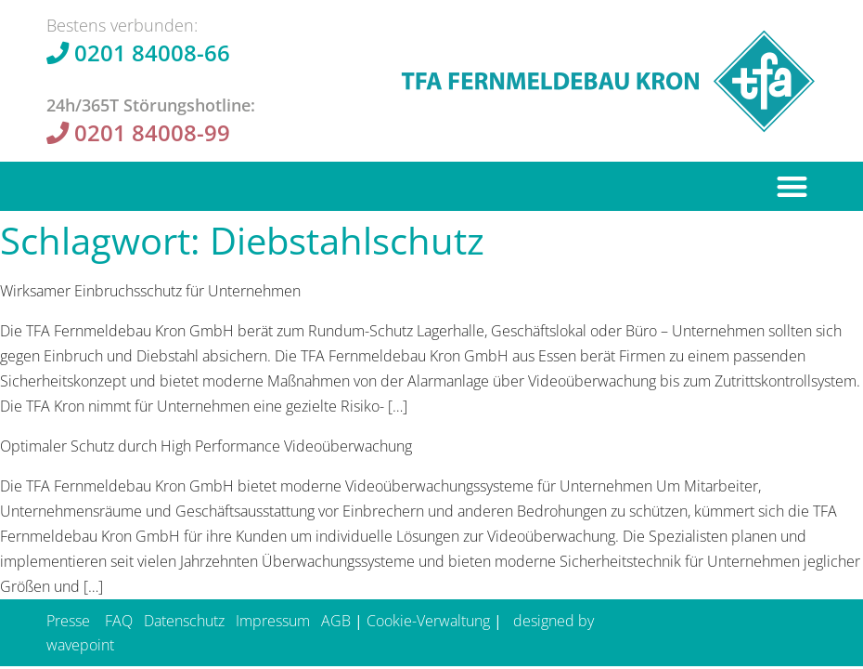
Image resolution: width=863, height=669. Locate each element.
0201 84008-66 (152, 52)
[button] (793, 186)
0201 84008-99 (152, 132)
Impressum (273, 620)
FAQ (119, 620)
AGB (336, 620)
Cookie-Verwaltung (428, 620)
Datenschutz (184, 620)
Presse (68, 620)
